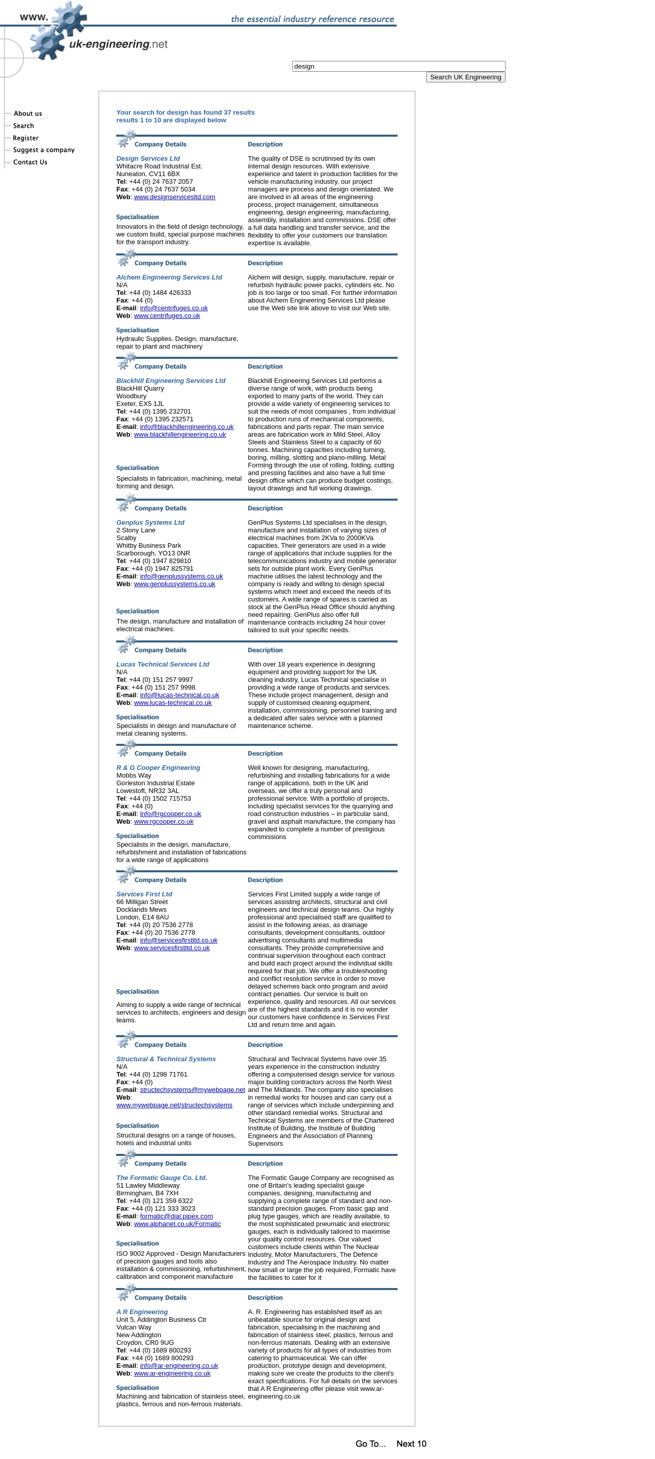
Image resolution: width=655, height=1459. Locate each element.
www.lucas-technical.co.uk (173, 702)
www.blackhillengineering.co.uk (180, 434)
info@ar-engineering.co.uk (179, 1365)
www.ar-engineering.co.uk (172, 1373)
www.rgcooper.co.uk (163, 821)
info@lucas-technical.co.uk (180, 695)
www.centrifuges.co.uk (167, 315)
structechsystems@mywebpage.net (192, 1089)
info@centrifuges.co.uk (174, 308)
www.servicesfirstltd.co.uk (172, 948)
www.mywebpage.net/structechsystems (174, 1105)
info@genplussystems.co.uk (181, 576)
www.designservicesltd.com (174, 197)
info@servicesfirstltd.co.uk (178, 940)
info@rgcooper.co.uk (170, 814)
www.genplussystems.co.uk (174, 584)
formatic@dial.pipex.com (176, 1216)
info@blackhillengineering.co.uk (187, 427)
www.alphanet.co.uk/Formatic (177, 1224)
